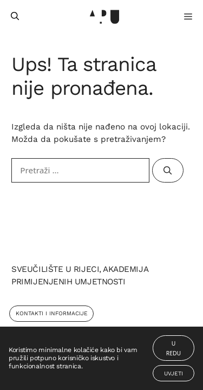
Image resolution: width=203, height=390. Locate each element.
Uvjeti (173, 373)
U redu (173, 348)
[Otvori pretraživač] (15, 16)
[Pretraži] (167, 170)
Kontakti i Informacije (52, 313)
